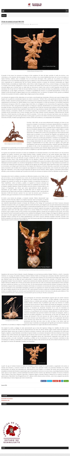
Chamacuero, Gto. (5, 402)
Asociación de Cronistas (7, 400)
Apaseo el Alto (35, 26)
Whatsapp (66, 383)
